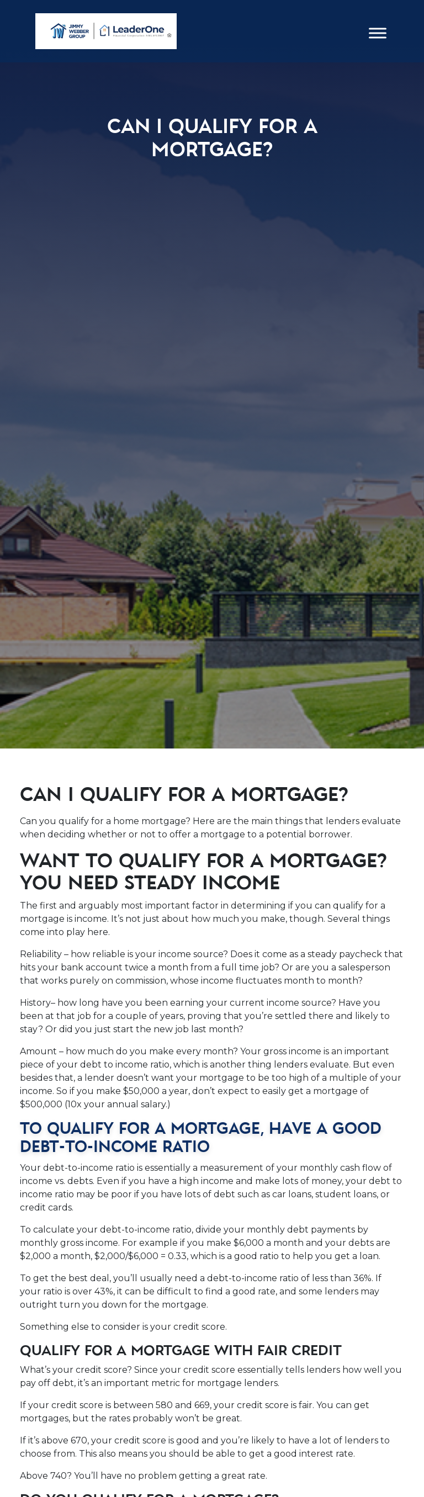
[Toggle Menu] (377, 33)
